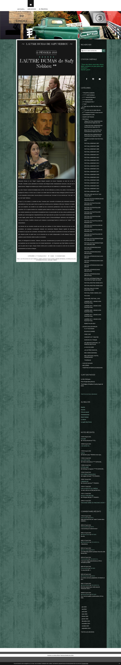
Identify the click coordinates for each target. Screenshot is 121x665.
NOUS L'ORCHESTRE (87, 503)
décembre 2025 (86, 629)
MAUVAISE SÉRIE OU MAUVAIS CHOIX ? (93, 511)
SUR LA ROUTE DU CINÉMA (89, 496)
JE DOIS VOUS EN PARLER (89, 333)
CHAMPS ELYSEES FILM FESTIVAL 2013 (93, 142)
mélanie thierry (54, 261)
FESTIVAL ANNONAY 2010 (91, 154)
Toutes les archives (87, 640)
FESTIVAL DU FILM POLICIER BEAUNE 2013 (92, 212)
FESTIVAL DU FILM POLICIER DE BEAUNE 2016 (93, 235)
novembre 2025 (86, 631)
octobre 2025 (85, 634)
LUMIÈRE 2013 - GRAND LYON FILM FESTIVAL (92, 322)
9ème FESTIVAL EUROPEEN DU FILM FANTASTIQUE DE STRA (93, 137)
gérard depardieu (62, 259)
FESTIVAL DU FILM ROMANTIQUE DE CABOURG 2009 (93, 248)
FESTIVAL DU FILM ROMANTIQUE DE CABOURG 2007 (93, 244)
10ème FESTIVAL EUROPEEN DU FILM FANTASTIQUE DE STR (93, 123)
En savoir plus (85, 663)
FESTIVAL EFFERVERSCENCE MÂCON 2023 (92, 257)
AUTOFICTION (85, 468)
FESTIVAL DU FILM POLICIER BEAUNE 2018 (92, 216)
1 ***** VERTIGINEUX (88, 96)
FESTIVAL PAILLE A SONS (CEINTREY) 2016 (91, 295)
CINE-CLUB (87, 341)
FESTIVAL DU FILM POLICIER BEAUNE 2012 (92, 207)
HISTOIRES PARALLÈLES (88, 482)
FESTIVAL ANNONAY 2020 (91, 183)
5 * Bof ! (84, 105)
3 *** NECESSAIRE (87, 101)
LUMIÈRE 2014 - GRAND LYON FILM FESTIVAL (92, 326)
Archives (32, 10)
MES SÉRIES (85, 373)
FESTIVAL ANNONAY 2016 (91, 172)
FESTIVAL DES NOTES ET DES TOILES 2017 (92, 198)
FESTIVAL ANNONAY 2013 (91, 163)
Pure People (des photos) (88, 389)
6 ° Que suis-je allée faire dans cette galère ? (92, 108)
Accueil (21, 10)
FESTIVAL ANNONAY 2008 (91, 148)
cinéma (42, 259)
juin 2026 (84, 614)
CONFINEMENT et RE (88, 116)
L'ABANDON (85, 489)
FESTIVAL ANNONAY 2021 (91, 186)
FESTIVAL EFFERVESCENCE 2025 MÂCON (93, 271)
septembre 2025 (86, 636)
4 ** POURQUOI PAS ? (40, 257)
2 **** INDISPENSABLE (88, 98)
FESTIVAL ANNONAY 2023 (91, 189)
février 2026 (85, 624)
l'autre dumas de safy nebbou (31, 259)
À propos (43, 10)
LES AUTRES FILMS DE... (91, 357)
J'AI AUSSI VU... (85, 453)
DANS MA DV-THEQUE (90, 347)
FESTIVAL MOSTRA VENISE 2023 (93, 291)
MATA (83, 460)
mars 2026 (85, 622)
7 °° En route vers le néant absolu (91, 111)
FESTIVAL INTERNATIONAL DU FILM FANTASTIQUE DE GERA (93, 284)
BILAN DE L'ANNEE (89, 338)
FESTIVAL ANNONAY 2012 (91, 160)
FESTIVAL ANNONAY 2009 (91, 151)
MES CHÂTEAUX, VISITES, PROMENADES (91, 364)
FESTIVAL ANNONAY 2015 (91, 169)
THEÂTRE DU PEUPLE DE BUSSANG (92, 375)
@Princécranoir (85, 542)
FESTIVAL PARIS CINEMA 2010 (92, 299)
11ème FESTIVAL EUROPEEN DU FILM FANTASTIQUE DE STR (93, 128)
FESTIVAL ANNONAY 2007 (91, 145)
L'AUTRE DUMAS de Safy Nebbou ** (46, 64)
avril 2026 (84, 619)
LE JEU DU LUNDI (89, 354)
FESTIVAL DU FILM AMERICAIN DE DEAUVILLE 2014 (94, 203)
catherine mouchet (43, 261)
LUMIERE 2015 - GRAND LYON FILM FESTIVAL (92, 308)
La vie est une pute (87, 371)
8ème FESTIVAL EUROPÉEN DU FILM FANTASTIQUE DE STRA (93, 132)
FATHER (83, 446)
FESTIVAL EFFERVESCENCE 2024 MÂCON (93, 266)
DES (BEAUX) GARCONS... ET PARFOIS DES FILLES (92, 350)
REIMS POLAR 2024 (89, 330)
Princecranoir (85, 535)
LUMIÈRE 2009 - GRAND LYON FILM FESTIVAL (92, 317)
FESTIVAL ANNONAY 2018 (91, 177)
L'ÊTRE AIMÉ (85, 475)
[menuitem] (21, 10)
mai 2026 (84, 617)
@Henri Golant (85, 558)
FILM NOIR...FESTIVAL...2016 (92, 304)
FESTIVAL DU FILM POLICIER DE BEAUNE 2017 (93, 239)
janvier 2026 (85, 627)
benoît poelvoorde (51, 259)
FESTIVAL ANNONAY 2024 (91, 192)
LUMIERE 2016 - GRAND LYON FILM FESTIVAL (92, 313)
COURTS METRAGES (88, 118)
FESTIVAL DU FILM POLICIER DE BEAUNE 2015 (93, 230)
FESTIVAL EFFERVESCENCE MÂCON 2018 (92, 275)
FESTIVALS (85, 121)
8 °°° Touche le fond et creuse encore (93, 114)
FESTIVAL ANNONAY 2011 (91, 157)
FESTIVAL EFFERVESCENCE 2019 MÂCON (93, 262)
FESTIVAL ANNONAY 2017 (91, 174)
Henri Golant (85, 424)
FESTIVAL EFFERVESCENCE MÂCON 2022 (92, 280)
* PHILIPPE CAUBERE (88, 94)
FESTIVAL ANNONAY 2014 (91, 166)
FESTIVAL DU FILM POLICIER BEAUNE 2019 (92, 221)
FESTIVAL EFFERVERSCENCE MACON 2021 (92, 253)
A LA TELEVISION (89, 335)
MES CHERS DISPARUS (90, 360)
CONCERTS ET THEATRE (91, 344)
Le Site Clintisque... (86, 387)
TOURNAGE (87, 368)
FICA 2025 (87, 302)
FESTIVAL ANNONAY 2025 (91, 195)
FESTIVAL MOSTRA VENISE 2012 (93, 288)
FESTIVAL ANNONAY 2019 (91, 180)
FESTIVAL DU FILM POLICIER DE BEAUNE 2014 (93, 225)
